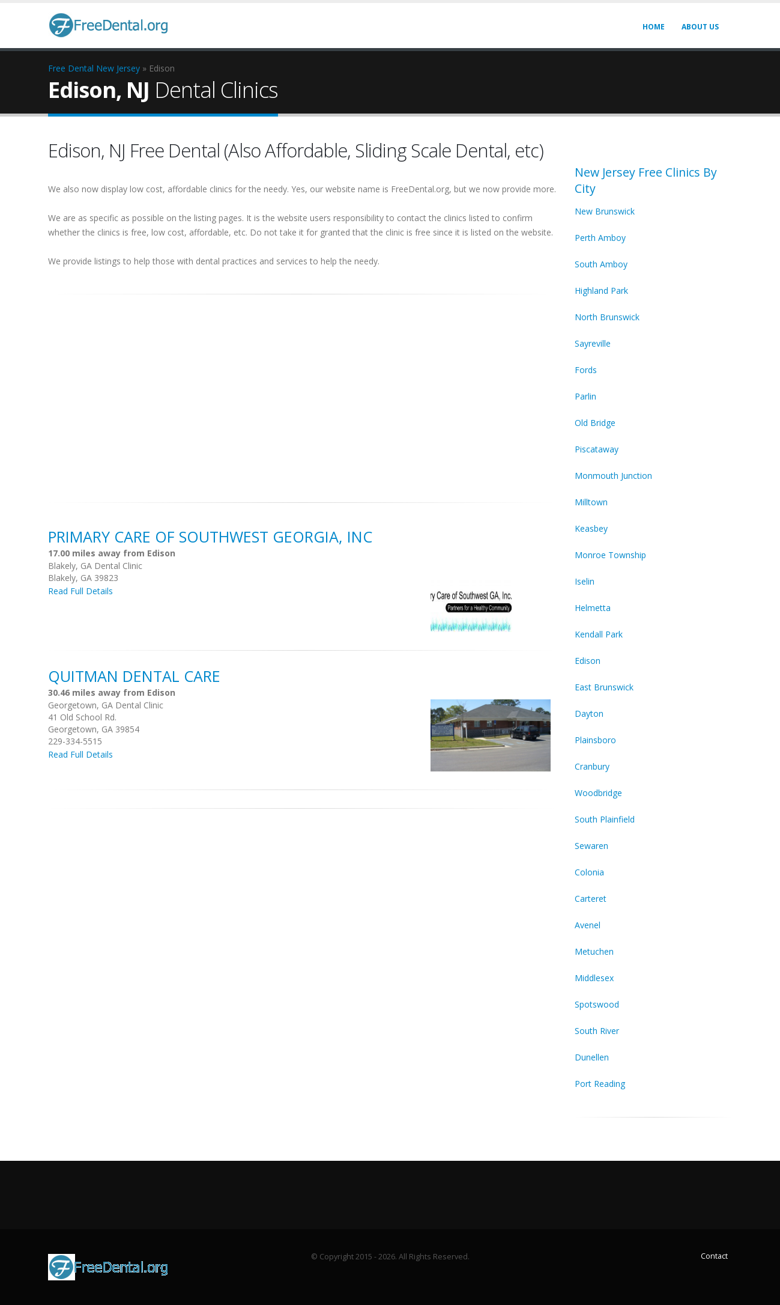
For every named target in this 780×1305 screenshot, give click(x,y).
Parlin (585, 396)
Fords (586, 370)
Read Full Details (80, 591)
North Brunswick (607, 317)
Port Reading (600, 1083)
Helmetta (593, 607)
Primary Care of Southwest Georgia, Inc (210, 536)
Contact (714, 1256)
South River (597, 1030)
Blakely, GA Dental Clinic (95, 565)
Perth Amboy (600, 237)
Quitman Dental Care (134, 676)
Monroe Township (610, 555)
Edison (587, 660)
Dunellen (592, 1057)
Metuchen (594, 951)
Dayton (589, 713)
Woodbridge (598, 793)
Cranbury (592, 766)
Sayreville (593, 343)
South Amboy (601, 264)
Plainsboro (595, 740)
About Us (700, 27)
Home (653, 27)
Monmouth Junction (613, 475)
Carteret (590, 898)
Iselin (584, 581)
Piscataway (596, 449)
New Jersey (118, 68)
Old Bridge (595, 422)
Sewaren (591, 845)
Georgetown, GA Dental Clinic (105, 705)
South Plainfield (605, 819)
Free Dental (71, 68)
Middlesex (594, 978)
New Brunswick (605, 211)
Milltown (591, 502)
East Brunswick (604, 687)
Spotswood (597, 1004)
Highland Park (601, 290)
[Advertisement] (302, 392)
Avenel (587, 925)
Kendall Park (599, 634)
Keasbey (591, 528)
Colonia (589, 872)
